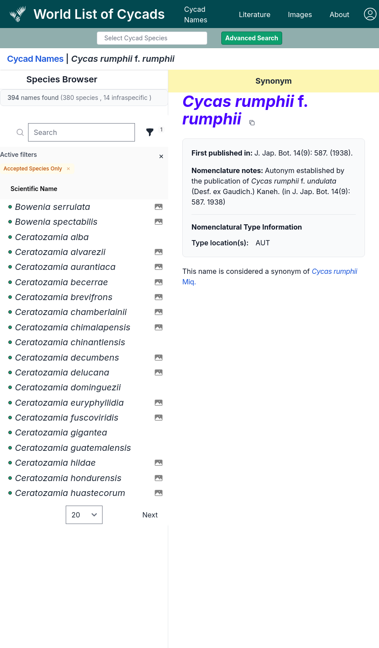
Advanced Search (251, 38)
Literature (254, 14)
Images (300, 14)
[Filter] (150, 132)
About (339, 14)
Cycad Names (195, 14)
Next (150, 514)
